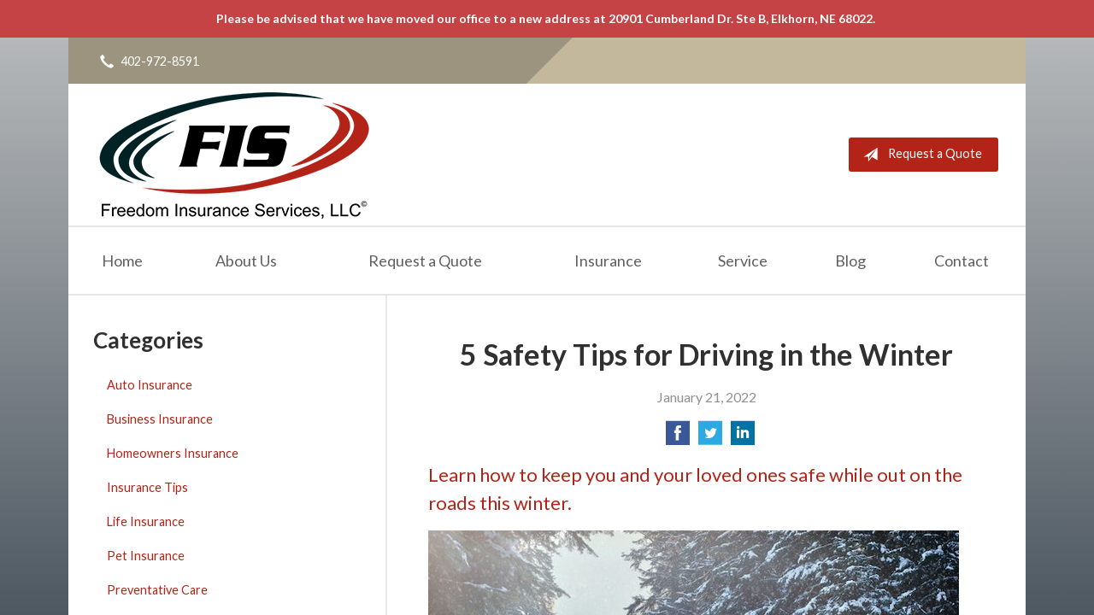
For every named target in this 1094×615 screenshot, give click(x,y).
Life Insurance (146, 521)
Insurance (608, 260)
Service (743, 260)
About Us (246, 260)
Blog (850, 260)
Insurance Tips (147, 487)
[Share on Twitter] (710, 438)
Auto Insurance (149, 385)
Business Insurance (160, 419)
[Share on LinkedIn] (743, 438)
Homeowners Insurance (172, 453)
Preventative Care (157, 590)
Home (122, 260)
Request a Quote (919, 154)
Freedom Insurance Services (234, 155)
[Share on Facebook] (678, 438)
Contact (961, 260)
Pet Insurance (146, 555)
